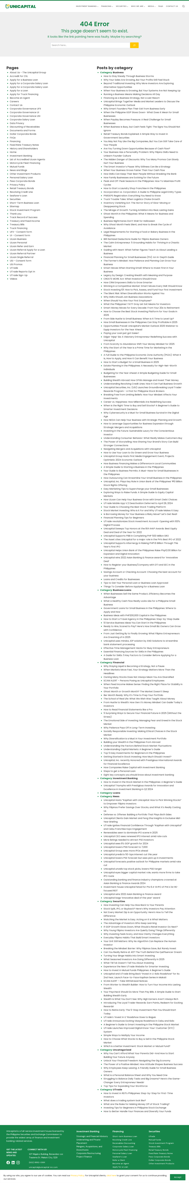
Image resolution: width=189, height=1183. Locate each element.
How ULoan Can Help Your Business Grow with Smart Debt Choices (140, 499)
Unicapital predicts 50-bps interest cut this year (131, 854)
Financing (15, 141)
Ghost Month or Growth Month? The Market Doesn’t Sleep (136, 691)
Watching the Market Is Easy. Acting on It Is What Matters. (136, 919)
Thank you (15, 213)
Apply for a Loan (19, 90)
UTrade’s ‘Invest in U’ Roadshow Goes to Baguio (130, 1017)
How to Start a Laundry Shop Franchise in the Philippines (135, 188)
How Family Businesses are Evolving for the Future (131, 177)
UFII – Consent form (21, 231)
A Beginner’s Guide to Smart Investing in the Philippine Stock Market (141, 1024)
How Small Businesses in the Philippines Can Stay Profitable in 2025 (140, 322)
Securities (15, 199)
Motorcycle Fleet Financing (25, 163)
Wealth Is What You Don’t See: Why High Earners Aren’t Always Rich (141, 999)
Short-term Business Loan (125, 1136)
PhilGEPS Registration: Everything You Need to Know (132, 195)
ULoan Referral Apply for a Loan (27, 249)
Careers (14, 101)
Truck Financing (18, 228)
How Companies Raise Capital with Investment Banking (134, 767)
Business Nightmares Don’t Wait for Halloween (129, 221)
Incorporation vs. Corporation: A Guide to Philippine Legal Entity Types (142, 192)
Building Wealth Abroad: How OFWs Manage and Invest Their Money (141, 380)
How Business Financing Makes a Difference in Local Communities (140, 463)
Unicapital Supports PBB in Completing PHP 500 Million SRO (136, 535)
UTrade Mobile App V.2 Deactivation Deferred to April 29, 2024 (138, 503)
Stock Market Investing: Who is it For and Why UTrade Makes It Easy (141, 510)
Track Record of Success (23, 217)
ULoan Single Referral (21, 257)
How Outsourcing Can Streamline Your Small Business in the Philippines (143, 478)
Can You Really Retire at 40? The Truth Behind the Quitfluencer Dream (143, 952)
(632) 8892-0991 (37, 1162)
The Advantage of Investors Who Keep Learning (130, 923)
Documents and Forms (22, 130)
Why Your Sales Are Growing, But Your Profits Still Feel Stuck (136, 79)
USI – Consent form (20, 260)
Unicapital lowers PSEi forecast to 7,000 (126, 847)
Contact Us (172, 6)
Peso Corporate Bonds (22, 181)
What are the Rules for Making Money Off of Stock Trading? (137, 1104)
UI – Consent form (20, 235)
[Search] (134, 45)
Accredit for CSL (19, 76)
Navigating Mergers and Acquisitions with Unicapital (132, 449)
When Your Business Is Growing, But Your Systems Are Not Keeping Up (142, 90)
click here (111, 1175)
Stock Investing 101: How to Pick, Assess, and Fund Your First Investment (143, 289)
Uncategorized (122, 1049)
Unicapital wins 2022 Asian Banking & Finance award (132, 894)
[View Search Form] (183, 6)
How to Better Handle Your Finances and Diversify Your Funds (137, 1111)
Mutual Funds (17, 166)
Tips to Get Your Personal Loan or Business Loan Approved (136, 582)
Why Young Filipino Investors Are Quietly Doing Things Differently (139, 930)
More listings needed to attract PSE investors (129, 839)
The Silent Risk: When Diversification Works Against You (134, 293)
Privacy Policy (77, 1175)
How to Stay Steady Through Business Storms (129, 76)
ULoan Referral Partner (22, 253)
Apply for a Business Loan (24, 79)
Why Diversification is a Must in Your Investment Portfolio (135, 738)
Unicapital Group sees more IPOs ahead (126, 850)
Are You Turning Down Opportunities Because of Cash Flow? (137, 148)
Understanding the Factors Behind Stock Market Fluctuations (138, 745)
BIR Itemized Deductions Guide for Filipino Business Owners (136, 239)
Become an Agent (20, 98)
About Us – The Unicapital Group (28, 72)
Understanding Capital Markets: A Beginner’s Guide (132, 749)
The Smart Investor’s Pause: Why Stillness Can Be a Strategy (137, 166)
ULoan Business (18, 239)
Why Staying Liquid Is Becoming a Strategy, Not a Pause (134, 666)
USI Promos (16, 264)
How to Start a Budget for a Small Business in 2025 (131, 362)
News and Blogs (18, 170)
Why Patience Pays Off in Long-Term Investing (129, 727)
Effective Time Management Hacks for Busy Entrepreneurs (136, 648)
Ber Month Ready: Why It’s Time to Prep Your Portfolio (133, 695)
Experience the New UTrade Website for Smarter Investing (136, 966)
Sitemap (14, 206)
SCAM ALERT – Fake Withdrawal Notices (126, 981)
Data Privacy (17, 123)
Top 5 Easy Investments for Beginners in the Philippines (134, 753)
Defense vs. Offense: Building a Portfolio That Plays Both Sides (138, 814)
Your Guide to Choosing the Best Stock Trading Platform (135, 507)
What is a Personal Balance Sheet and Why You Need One (135, 1075)
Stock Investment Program (25, 210)
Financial (118, 662)
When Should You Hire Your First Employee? (128, 300)
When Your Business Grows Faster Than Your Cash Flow (134, 170)
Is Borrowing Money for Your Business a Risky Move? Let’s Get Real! (140, 514)
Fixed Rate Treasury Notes (24, 145)
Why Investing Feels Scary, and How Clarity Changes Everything (139, 934)
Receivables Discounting (124, 1143)
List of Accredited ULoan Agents (27, 159)
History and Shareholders (24, 148)
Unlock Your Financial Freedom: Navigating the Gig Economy (137, 1060)
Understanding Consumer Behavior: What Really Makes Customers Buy (143, 438)
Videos (13, 278)
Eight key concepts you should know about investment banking (139, 774)
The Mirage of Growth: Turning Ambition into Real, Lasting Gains (139, 210)
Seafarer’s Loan (18, 195)
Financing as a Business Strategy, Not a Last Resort (132, 98)
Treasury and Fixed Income (25, 221)
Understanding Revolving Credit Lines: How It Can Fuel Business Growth (143, 383)
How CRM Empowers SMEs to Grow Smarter (128, 282)
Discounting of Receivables (25, 126)
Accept (177, 1177)
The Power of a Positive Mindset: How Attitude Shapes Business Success (143, 1064)
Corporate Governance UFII (25, 108)
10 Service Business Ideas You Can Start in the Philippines (135, 622)
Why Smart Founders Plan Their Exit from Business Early (134, 108)
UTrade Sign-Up (19, 275)
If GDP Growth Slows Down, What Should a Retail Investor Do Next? (141, 926)
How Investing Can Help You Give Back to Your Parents (134, 905)
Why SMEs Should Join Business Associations (128, 297)
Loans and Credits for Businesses (122, 579)
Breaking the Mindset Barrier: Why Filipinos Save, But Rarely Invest (140, 948)
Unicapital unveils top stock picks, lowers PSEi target (133, 868)
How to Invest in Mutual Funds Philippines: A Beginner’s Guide (137, 970)
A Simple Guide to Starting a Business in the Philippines (134, 467)
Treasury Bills (17, 224)
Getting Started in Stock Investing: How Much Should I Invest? (137, 756)
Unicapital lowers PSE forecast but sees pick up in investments (138, 858)
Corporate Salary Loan (22, 119)
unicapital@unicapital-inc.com (43, 1167)
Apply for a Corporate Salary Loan (29, 83)
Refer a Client (119, 1160)
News (116, 796)
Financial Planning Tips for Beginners (124, 517)
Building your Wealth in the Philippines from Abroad (132, 742)
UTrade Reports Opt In (22, 271)
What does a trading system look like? (125, 1100)
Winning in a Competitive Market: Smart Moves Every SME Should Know (143, 286)
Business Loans (122, 590)
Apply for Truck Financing (24, 94)
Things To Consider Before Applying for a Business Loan (134, 586)
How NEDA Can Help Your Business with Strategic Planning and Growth (142, 420)
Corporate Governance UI (24, 112)
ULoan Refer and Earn (22, 246)
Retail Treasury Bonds (22, 188)
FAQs (160, 6)
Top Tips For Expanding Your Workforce (126, 1086)
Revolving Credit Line (21, 192)
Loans (116, 793)
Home (13, 152)
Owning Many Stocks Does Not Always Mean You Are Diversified (139, 677)
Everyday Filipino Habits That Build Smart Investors (132, 937)
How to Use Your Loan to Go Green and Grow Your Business (136, 452)
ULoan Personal (18, 242)
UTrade (14, 268)
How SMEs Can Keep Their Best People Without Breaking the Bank (140, 174)
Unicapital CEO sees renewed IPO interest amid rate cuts (135, 836)
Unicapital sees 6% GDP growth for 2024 (126, 843)
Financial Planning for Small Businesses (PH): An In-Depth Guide (139, 257)
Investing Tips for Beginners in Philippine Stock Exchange (135, 1107)
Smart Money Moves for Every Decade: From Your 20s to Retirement (142, 307)
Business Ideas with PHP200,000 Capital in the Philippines (135, 615)
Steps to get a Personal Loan (120, 771)
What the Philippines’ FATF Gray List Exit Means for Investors (137, 304)
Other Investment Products (25, 174)
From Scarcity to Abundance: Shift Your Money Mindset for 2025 (139, 344)
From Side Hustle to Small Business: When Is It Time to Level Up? (139, 318)
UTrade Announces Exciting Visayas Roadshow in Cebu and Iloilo (139, 1020)
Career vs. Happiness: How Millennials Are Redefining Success (137, 401)
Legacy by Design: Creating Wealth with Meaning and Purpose (138, 275)
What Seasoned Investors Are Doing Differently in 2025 (134, 959)
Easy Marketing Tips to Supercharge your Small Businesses (136, 488)
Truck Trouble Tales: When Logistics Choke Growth (132, 199)
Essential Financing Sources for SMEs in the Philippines (133, 651)
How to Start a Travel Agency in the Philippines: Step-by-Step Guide (141, 619)
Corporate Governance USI (25, 116)
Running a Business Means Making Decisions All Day (132, 94)
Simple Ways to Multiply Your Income (124, 1035)
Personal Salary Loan (21, 177)
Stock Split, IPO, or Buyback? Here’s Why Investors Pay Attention (139, 908)
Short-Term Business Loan (24, 202)
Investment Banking (21, 155)
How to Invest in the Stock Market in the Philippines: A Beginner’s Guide (143, 782)
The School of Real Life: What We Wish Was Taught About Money (139, 698)
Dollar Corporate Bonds (23, 134)
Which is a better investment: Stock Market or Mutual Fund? (137, 1046)
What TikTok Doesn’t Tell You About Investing (129, 963)
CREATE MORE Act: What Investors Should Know (130, 278)
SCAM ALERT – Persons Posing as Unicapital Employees (134, 680)
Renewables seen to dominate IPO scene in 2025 (131, 832)
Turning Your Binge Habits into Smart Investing (129, 955)
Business (118, 72)
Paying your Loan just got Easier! (121, 333)
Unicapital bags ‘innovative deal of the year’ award (132, 897)
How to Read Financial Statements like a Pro (128, 709)
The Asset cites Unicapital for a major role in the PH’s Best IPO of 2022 (142, 539)
